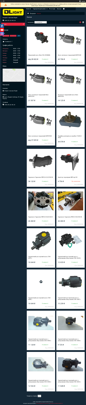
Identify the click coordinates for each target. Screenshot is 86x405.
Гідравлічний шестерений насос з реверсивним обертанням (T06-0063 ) (39, 339)
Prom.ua (51, 401)
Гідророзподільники (39, 9)
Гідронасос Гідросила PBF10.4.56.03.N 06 (70, 217)
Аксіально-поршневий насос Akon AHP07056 (68, 95)
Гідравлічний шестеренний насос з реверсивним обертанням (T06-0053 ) (69, 381)
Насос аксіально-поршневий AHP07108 (69, 55)
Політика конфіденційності (56, 403)
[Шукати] (23, 24)
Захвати (28, 9)
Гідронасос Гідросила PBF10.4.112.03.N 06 (40, 177)
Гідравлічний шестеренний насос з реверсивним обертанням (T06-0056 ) (39, 381)
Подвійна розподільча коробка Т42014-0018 (70, 136)
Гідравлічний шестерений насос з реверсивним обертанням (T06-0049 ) (69, 257)
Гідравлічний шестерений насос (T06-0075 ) (39, 257)
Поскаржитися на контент (42, 403)
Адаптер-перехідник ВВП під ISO (67, 177)
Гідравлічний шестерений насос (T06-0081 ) (39, 298)
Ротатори (52, 9)
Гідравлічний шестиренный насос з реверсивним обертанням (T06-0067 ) (69, 298)
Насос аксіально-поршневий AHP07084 (40, 136)
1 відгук (83, 1)
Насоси (59, 9)
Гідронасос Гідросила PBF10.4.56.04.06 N (40, 217)
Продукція (33, 13)
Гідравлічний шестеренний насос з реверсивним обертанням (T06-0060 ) (69, 339)
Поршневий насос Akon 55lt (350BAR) (39, 55)
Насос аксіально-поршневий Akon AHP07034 (38, 95)
